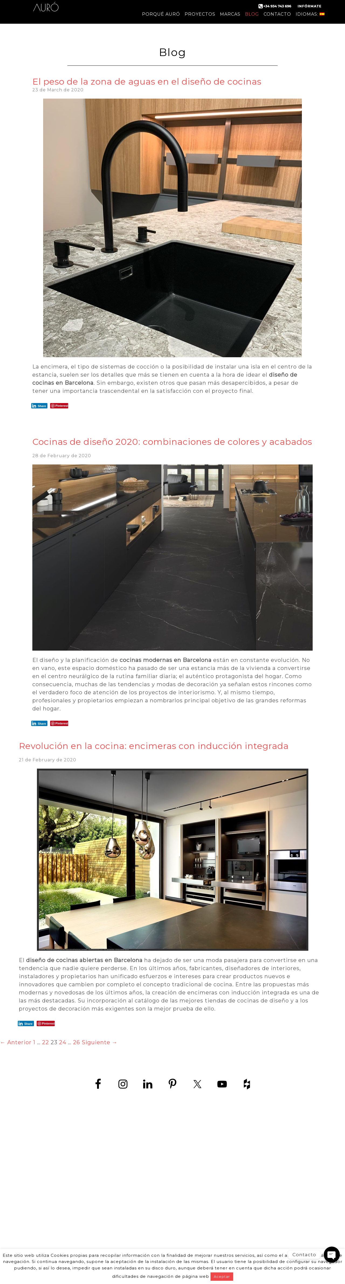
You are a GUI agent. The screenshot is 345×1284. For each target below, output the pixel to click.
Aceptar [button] (222, 1276)
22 (45, 1042)
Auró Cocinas (46, 10)
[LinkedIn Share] (39, 405)
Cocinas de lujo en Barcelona (249, 1182)
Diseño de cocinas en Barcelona (249, 1164)
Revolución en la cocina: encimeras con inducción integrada (154, 746)
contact (42, 1175)
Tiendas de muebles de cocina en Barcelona (249, 1176)
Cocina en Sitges (249, 1200)
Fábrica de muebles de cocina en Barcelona (249, 1170)
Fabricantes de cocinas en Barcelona (249, 1158)
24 (62, 1042)
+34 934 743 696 (100, 1149)
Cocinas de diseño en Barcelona (249, 1145)
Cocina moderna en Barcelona (249, 1152)
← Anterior (16, 1042)
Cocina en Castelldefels (249, 1194)
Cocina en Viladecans (249, 1206)
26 (76, 1042)
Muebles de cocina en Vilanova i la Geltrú (249, 1237)
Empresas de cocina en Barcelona (249, 1188)
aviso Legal (145, 1175)
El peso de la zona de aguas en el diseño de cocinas (146, 81)
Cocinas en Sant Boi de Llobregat (249, 1218)
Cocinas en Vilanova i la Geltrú (249, 1224)
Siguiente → (100, 1042)
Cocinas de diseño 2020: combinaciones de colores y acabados (172, 441)
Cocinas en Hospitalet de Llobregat (249, 1212)
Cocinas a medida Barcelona (249, 1242)
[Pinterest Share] (59, 405)
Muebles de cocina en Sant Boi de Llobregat (249, 1230)
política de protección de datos (92, 1175)
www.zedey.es (96, 1161)
